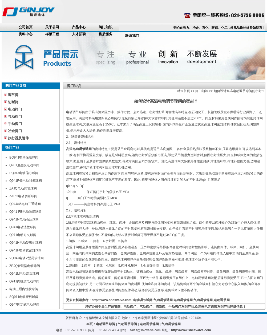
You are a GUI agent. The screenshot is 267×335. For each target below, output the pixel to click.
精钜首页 (183, 91)
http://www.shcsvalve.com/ (112, 300)
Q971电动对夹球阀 (22, 235)
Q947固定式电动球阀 (24, 304)
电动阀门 (15, 109)
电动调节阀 (222, 300)
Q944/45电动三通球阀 (25, 204)
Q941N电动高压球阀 (24, 219)
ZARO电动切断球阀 (23, 196)
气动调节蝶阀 (203, 300)
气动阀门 (15, 117)
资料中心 (26, 34)
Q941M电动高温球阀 (24, 273)
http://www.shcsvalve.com (191, 330)
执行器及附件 (18, 138)
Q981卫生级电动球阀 (24, 165)
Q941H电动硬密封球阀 (25, 243)
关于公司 (52, 27)
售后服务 (105, 34)
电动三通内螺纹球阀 (23, 289)
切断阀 (13, 102)
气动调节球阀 (163, 300)
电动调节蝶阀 (183, 300)
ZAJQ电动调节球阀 (23, 188)
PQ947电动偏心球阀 (23, 173)
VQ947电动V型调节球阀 (26, 258)
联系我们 (132, 36)
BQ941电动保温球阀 (23, 157)
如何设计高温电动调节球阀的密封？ (239, 91)
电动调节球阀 (142, 300)
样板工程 (52, 34)
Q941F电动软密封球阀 (25, 250)
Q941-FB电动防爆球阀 (25, 212)
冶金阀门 (15, 131)
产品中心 (79, 27)
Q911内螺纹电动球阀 (24, 281)
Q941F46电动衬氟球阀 (25, 181)
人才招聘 (79, 34)
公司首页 (26, 27)
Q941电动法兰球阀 (22, 227)
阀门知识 (105, 27)
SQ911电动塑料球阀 (23, 297)
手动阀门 (15, 124)
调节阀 (13, 95)
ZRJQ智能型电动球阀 (24, 266)
